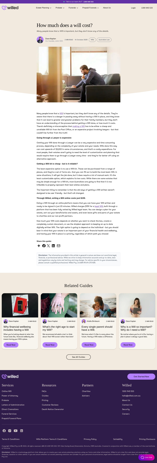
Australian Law (104, 40)
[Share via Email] (58, 245)
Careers (125, 414)
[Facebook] (4, 430)
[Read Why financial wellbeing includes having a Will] (20, 321)
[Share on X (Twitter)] (48, 245)
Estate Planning (44, 8)
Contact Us (127, 405)
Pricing (45, 400)
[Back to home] (10, 377)
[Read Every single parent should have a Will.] (98, 321)
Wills (92, 40)
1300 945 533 (89, 2)
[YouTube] (15, 430)
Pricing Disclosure (147, 439)
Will (61, 113)
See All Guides (78, 357)
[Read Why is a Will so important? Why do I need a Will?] (137, 321)
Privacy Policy (90, 439)
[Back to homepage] (10, 8)
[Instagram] (9, 430)
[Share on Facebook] (44, 245)
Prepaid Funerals (90, 8)
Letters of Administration (13, 405)
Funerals (73, 8)
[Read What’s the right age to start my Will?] (59, 321)
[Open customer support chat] (146, 457)
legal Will (99, 206)
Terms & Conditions (10, 439)
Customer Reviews (50, 405)
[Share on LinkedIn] (53, 245)
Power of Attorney (10, 396)
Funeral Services (9, 414)
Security (126, 409)
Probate (60, 8)
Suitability (117, 439)
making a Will (79, 126)
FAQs (44, 391)
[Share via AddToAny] (39, 245)
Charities (86, 391)
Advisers (86, 396)
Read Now (11, 345)
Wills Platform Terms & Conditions (51, 439)
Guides (45, 396)
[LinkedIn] (21, 431)
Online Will (6, 391)
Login (133, 8)
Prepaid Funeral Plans (11, 418)
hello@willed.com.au (131, 396)
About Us (107, 8)
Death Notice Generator (53, 409)
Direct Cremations (10, 409)
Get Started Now (141, 377)
